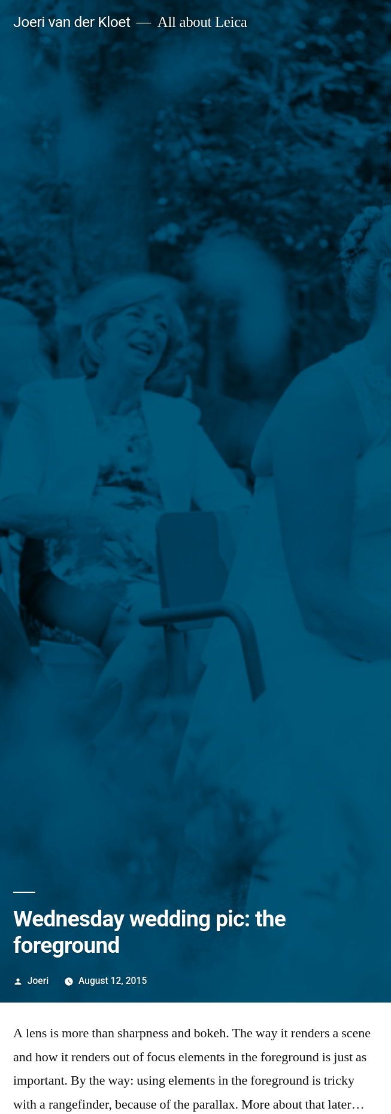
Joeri (38, 980)
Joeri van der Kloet (72, 22)
